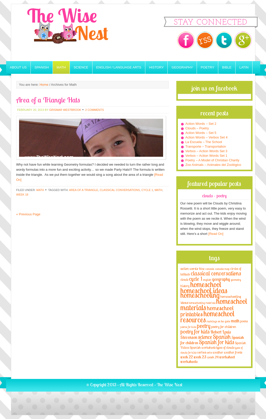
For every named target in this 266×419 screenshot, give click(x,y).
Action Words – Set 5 (200, 133)
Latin (243, 67)
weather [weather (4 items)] (218, 352)
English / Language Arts (118, 67)
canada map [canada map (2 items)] (222, 269)
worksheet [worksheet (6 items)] (227, 357)
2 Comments (94, 109)
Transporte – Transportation (205, 146)
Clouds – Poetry (197, 128)
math (158, 189)
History (156, 67)
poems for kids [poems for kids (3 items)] (188, 327)
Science (81, 67)
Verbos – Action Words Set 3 (206, 151)
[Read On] (215, 234)
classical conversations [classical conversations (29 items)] (216, 273)
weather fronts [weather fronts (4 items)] (233, 352)
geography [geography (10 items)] (221, 279)
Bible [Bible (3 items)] (202, 269)
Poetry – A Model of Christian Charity (212, 160)
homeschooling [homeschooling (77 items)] (200, 295)
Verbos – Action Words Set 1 (206, 156)
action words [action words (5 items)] (189, 268)
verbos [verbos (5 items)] (201, 352)
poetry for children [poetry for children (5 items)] (223, 326)
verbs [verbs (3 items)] (209, 352)
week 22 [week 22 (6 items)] (186, 357)
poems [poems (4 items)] (244, 321)
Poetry (207, 67)
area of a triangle (83, 189)
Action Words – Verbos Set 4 (206, 137)
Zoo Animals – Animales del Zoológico (213, 165)
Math (61, 67)
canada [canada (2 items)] (209, 269)
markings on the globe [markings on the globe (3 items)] (218, 321)
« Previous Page (28, 214)
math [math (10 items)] (235, 320)
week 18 (22, 194)
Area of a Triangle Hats (48, 99)
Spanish (42, 67)
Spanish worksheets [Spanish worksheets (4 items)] (202, 347)
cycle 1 (147, 189)
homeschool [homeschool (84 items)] (205, 284)
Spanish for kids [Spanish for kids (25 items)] (216, 342)
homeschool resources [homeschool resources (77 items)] (207, 316)
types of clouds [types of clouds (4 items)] (225, 347)
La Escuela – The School (203, 142)
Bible (226, 67)
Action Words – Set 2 (200, 124)
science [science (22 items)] (205, 336)
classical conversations (120, 189)
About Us (18, 67)
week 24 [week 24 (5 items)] (212, 357)
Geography (182, 67)
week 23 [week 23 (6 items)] (200, 357)
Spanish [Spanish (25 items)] (222, 336)
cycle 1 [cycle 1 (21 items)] (195, 278)
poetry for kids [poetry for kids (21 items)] (195, 331)
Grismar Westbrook (65, 109)
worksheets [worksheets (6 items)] (188, 361)
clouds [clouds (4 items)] (184, 279)
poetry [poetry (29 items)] (203, 325)
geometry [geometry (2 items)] (236, 280)
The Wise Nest (74, 32)
